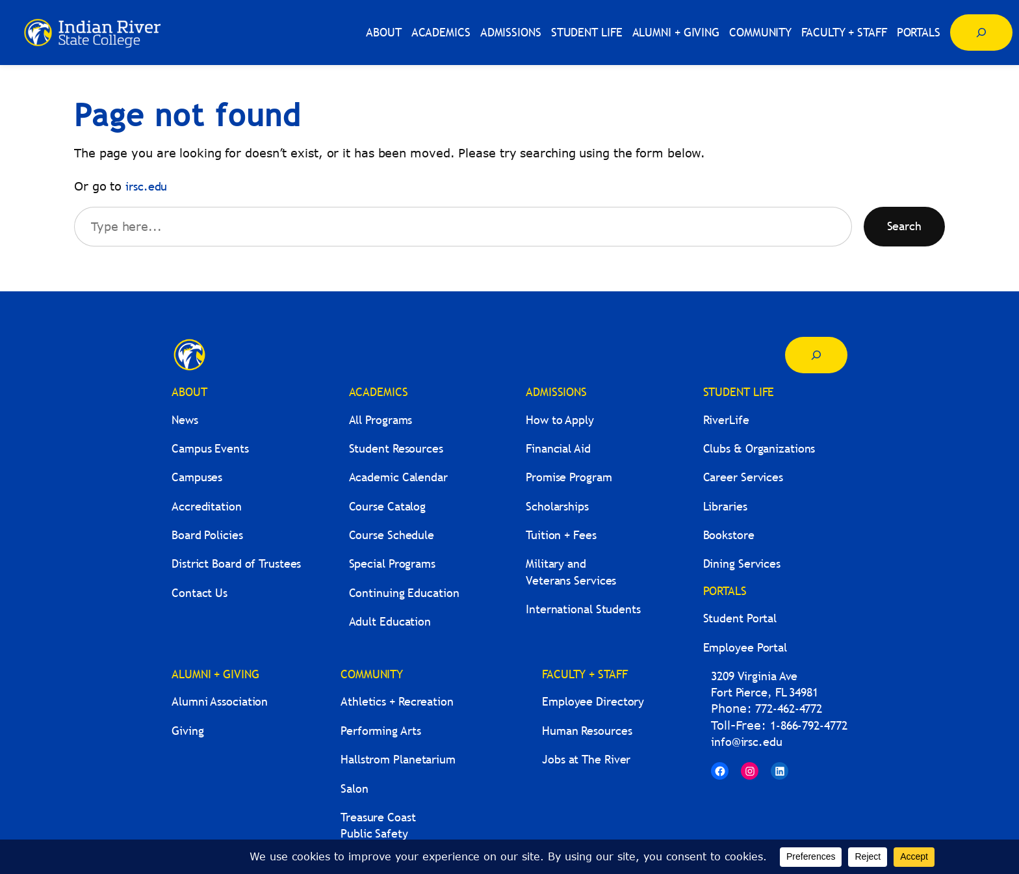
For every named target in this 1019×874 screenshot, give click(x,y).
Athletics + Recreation (397, 701)
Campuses (197, 477)
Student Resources (396, 448)
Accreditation (207, 506)
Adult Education (390, 621)
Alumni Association (220, 701)
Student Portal (740, 618)
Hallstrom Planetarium (398, 759)
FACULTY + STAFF (585, 674)
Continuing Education (404, 592)
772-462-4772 (788, 708)
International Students (583, 609)
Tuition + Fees (561, 534)
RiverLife (726, 419)
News (185, 419)
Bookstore (729, 534)
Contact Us (199, 592)
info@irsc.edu (746, 741)
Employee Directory (593, 701)
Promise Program (569, 477)
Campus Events (210, 448)
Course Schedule (392, 534)
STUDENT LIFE (739, 391)
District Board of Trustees (236, 563)
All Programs (381, 419)
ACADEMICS (378, 391)
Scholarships (557, 506)
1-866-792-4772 (808, 725)
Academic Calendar (398, 477)
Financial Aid (558, 448)
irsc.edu (146, 186)
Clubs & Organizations (759, 448)
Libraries (725, 506)
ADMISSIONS (556, 391)
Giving (187, 730)
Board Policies (207, 534)
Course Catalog (387, 506)
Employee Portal (745, 647)
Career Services (743, 477)
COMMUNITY (372, 674)
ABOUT (189, 391)
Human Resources (587, 730)
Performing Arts (381, 730)
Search (904, 225)
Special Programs (392, 563)
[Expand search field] (981, 32)
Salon (354, 788)
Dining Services (742, 563)
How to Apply (560, 419)
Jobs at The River (586, 759)
